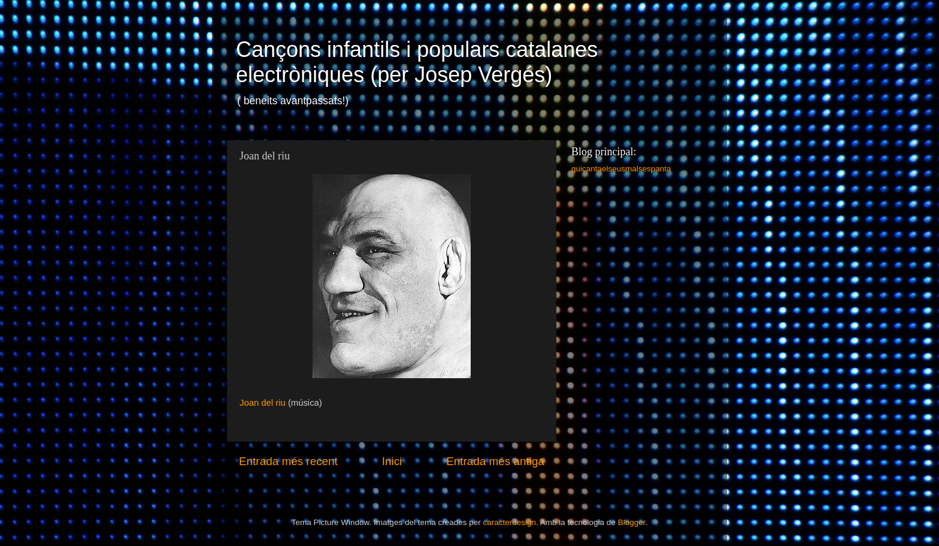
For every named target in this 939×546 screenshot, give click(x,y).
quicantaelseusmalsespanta (621, 168)
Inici (392, 461)
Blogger (632, 522)
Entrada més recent (288, 461)
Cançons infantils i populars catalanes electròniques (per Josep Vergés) (417, 62)
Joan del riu (264, 403)
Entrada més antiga (495, 461)
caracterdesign (509, 522)
